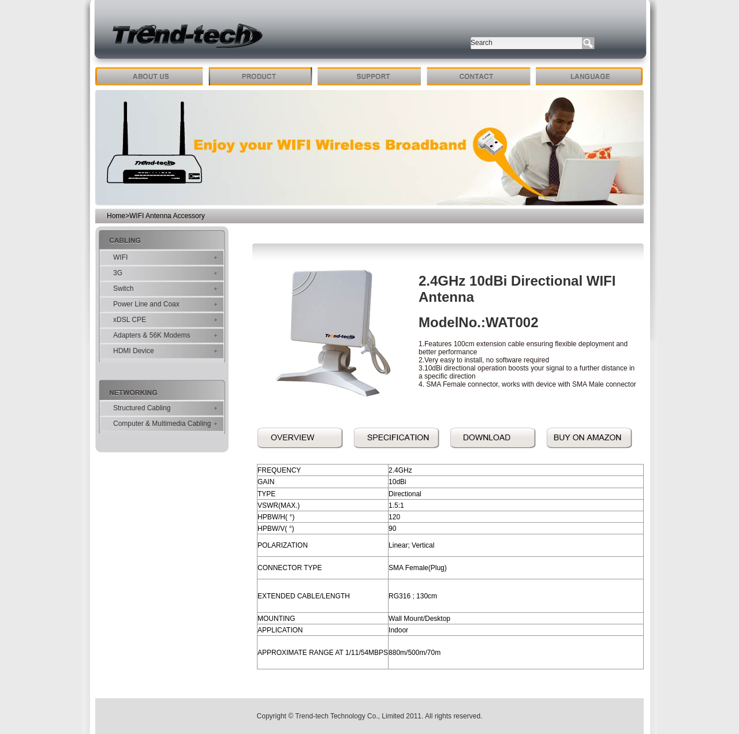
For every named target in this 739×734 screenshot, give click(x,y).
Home (116, 216)
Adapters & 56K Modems (151, 335)
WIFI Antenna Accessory (167, 216)
